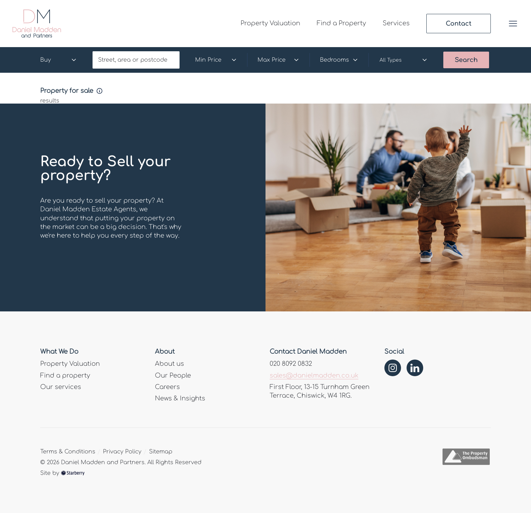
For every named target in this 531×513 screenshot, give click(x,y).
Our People (173, 375)
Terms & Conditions (67, 452)
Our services (60, 386)
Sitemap (160, 452)
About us (169, 363)
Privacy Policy (122, 452)
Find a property (65, 375)
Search (466, 59)
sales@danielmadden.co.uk (314, 375)
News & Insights (180, 398)
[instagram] (392, 368)
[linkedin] (415, 368)
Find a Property (341, 23)
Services (396, 23)
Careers (167, 386)
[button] (513, 23)
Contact (458, 23)
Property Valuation (270, 23)
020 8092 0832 (291, 363)
